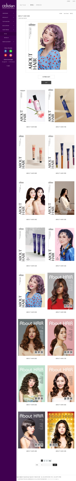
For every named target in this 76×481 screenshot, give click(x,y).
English (4, 61)
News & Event (6, 41)
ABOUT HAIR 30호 (31, 312)
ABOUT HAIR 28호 (31, 358)
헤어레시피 (6, 37)
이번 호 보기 (46, 77)
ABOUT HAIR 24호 (31, 451)
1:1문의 (73, 1)
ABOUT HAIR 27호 (61, 358)
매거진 (5, 33)
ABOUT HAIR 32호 (31, 266)
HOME (60, 13)
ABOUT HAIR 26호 (31, 405)
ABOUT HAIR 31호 (61, 266)
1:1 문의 (8, 65)
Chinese (12, 61)
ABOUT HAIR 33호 (61, 219)
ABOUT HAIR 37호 (61, 127)
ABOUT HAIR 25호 (61, 405)
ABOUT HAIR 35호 (61, 173)
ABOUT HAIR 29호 (61, 312)
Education (5, 25)
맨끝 (50, 461)
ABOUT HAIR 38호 (31, 127)
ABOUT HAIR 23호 (61, 451)
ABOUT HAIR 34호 (31, 219)
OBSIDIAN (5, 13)
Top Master (5, 21)
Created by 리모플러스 (53, 479)
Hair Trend (5, 29)
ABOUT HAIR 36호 (31, 173)
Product (5, 17)
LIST (46, 82)
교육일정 (68, 1)
